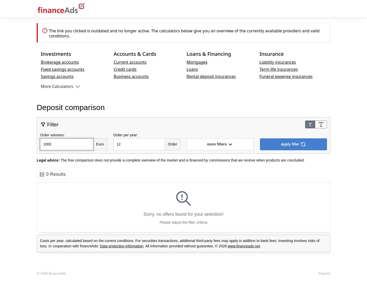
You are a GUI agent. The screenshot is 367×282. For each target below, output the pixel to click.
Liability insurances (277, 62)
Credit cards (125, 69)
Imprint (324, 273)
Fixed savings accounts (62, 69)
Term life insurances (278, 69)
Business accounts (131, 76)
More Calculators (57, 86)
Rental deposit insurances (211, 76)
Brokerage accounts (60, 62)
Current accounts (130, 62)
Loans (192, 69)
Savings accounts (57, 76)
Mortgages (197, 62)
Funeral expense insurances (286, 76)
